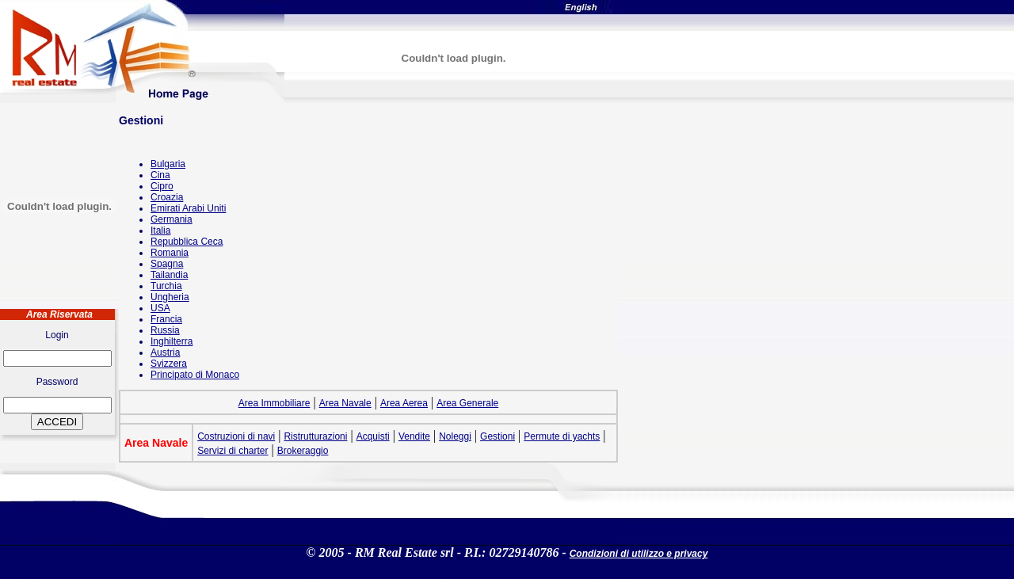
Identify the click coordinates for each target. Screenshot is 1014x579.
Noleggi (455, 436)
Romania (170, 252)
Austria (165, 352)
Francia (166, 319)
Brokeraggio (303, 450)
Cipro (162, 186)
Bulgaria (168, 164)
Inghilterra (172, 341)
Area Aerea (404, 403)
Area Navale (345, 403)
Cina (160, 175)
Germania (172, 219)
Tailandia (169, 274)
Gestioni (497, 436)
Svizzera (169, 363)
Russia (165, 330)
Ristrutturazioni (315, 436)
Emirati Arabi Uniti (188, 208)
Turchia (166, 285)
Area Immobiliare (274, 403)
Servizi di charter (232, 450)
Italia (160, 230)
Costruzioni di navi (236, 436)
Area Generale (467, 403)
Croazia (167, 197)
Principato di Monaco (195, 374)
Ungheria (170, 297)
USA (160, 308)
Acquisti (373, 436)
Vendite (414, 436)
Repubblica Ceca (187, 241)
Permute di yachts (562, 436)
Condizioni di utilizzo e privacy (639, 553)
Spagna (167, 263)
